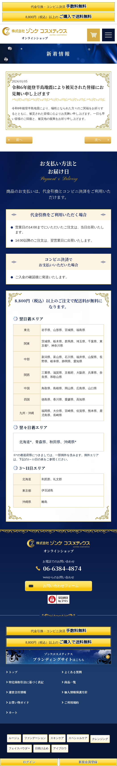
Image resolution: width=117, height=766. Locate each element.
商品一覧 (70, 682)
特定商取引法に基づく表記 (26, 682)
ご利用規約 (71, 702)
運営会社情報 (17, 692)
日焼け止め (41, 748)
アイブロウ (60, 748)
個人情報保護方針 (76, 692)
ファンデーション (35, 738)
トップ (13, 672)
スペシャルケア (78, 738)
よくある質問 (73, 672)
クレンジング (100, 739)
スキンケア (57, 738)
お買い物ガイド (19, 702)
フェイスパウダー (19, 748)
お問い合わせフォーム (61, 586)
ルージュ (14, 738)
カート (13, 712)
